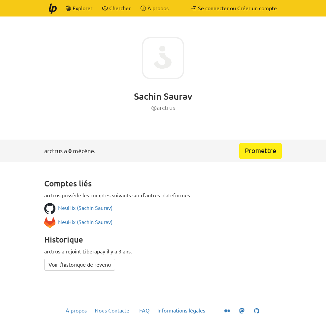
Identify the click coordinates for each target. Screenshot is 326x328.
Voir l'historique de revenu (80, 265)
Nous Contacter (113, 310)
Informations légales (181, 310)
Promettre (260, 150)
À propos (76, 310)
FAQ (144, 310)
